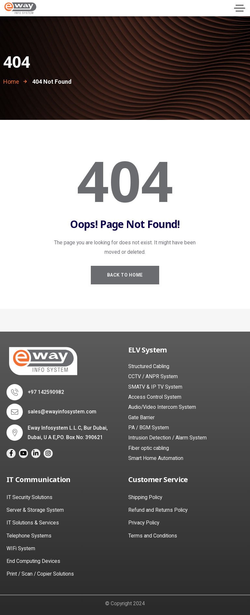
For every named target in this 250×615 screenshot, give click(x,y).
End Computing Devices (33, 561)
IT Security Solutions (29, 497)
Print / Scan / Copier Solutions (40, 574)
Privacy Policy (143, 523)
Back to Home (125, 275)
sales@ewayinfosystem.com (62, 411)
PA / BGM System (148, 427)
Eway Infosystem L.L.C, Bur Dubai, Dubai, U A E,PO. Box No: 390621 (68, 433)
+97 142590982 (46, 392)
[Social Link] (11, 453)
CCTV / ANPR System (153, 376)
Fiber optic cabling (148, 448)
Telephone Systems (29, 536)
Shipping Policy (145, 497)
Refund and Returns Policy (158, 510)
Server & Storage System (35, 510)
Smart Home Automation (155, 458)
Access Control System (154, 397)
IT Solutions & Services (33, 523)
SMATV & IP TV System (155, 387)
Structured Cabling (148, 366)
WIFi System (21, 548)
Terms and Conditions (152, 536)
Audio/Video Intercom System (162, 407)
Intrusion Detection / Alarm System (167, 438)
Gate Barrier (141, 417)
